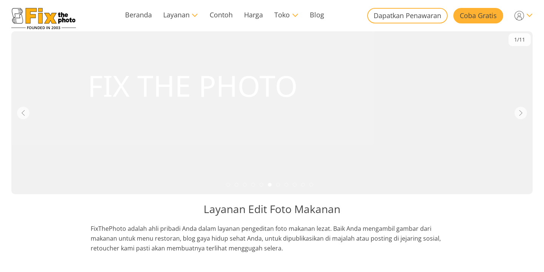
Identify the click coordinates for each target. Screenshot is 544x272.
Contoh (221, 14)
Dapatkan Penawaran (407, 15)
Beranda (138, 14)
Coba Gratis (478, 15)
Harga (253, 14)
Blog (317, 14)
